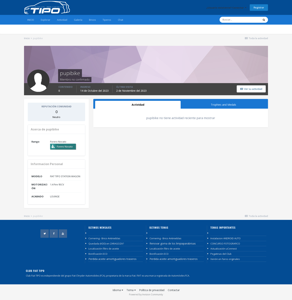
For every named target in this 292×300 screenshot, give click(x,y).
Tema (131, 290)
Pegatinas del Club (220, 253)
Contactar (174, 290)
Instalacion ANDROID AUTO (225, 238)
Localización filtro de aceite (103, 248)
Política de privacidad (151, 290)
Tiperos (107, 19)
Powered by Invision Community (146, 294)
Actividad (62, 19)
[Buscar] (240, 20)
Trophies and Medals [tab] (223, 104)
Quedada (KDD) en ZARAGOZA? (106, 243)
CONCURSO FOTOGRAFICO (225, 243)
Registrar (259, 7)
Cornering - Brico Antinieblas (104, 238)
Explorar (45, 19)
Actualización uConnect (223, 248)
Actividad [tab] (138, 104)
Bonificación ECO (97, 253)
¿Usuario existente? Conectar (226, 7)
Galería (78, 19)
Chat (120, 19)
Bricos (92, 19)
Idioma (117, 290)
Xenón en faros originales (225, 259)
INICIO (30, 19)
